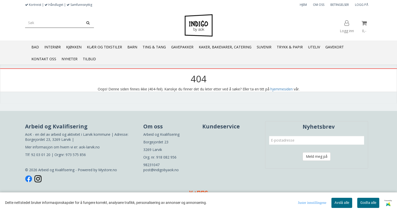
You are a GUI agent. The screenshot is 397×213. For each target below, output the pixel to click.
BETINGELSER (339, 5)
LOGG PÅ (361, 5)
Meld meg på (316, 156)
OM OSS (318, 5)
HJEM (303, 5)
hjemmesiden (281, 89)
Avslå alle (341, 203)
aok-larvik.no (89, 147)
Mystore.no (107, 169)
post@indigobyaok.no (161, 169)
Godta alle (368, 203)
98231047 (151, 164)
